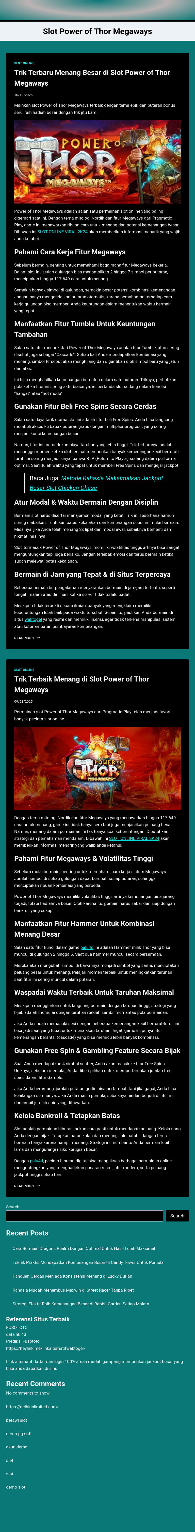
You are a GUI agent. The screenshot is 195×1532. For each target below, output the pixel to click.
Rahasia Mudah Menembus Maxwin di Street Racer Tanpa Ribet (73, 1290)
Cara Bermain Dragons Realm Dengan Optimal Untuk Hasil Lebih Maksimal (84, 1248)
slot (9, 1460)
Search (12, 1206)
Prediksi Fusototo (23, 1341)
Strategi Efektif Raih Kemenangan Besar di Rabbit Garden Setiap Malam (81, 1303)
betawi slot (16, 1420)
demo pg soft (19, 1433)
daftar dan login (49, 1361)
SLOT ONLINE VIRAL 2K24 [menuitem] (63, 231)
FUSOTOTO (17, 1327)
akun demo (16, 1446)
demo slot (15, 1487)
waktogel (33, 619)
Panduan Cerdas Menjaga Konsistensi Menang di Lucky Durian (72, 1276)
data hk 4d (16, 1334)
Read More (27, 638)
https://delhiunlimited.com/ (32, 1406)
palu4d (86, 947)
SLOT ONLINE (24, 63)
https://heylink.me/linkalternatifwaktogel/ (46, 1348)
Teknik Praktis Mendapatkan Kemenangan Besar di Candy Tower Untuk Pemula (88, 1262)
